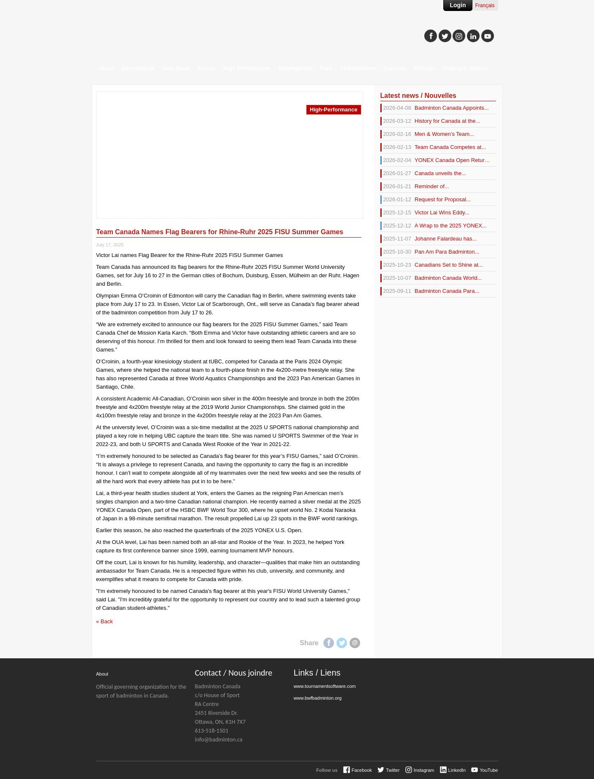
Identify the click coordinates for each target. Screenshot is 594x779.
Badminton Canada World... (431, 278)
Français (484, 5)
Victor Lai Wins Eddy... (424, 212)
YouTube (489, 770)
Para (326, 68)
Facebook (328, 643)
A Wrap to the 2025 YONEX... (433, 226)
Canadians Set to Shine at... (431, 265)
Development (295, 68)
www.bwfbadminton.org (317, 698)
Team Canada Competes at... (433, 147)
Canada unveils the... (423, 173)
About (107, 68)
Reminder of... (414, 186)
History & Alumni (465, 68)
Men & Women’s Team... (427, 134)
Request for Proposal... (425, 199)
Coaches (395, 68)
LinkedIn (457, 770)
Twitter (341, 643)
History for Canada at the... (430, 121)
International (138, 68)
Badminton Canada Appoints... (434, 108)
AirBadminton (358, 68)
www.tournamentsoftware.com (324, 686)
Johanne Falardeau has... (428, 239)
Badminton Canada (176, 32)
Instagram (424, 770)
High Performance (247, 68)
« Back (104, 621)
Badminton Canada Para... (430, 291)
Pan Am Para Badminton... (430, 252)
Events (207, 68)
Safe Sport (176, 68)
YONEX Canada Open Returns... (435, 160)
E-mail (355, 643)
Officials (425, 68)
